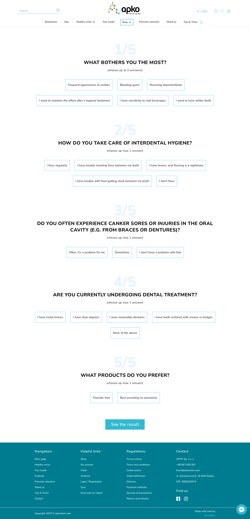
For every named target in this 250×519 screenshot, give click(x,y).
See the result (125, 424)
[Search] (58, 11)
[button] (86, 22)
